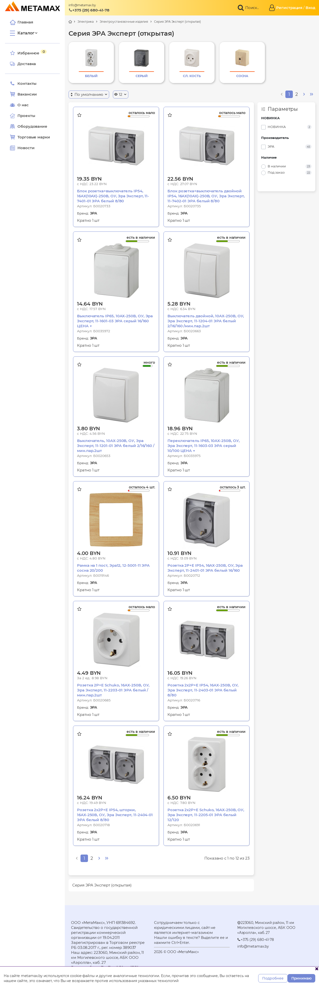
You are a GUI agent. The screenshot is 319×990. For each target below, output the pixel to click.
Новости (22, 147)
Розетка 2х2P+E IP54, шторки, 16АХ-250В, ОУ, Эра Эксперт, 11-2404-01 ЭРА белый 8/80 (115, 814)
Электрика (86, 21)
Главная (21, 22)
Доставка (23, 63)
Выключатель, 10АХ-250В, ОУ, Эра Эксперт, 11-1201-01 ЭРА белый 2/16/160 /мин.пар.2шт (116, 445)
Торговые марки (30, 137)
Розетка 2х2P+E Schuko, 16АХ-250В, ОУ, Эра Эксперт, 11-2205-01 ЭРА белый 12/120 (205, 814)
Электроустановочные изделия (124, 21)
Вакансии (23, 94)
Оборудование (32, 126)
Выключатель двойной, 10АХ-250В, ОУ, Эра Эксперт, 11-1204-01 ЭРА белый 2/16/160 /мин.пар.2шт (205, 321)
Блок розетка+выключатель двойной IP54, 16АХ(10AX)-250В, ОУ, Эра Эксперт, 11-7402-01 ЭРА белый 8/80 (206, 196)
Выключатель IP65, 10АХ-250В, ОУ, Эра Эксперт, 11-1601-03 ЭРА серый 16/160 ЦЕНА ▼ (115, 321)
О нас (19, 105)
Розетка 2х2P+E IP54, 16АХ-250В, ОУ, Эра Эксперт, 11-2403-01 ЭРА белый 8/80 (203, 690)
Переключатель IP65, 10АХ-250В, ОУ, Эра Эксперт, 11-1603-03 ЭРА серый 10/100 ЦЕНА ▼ (203, 445)
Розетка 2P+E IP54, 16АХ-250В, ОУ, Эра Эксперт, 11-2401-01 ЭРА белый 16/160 (205, 568)
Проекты (26, 115)
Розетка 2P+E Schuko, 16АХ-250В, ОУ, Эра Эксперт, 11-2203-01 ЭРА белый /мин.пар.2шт (113, 690)
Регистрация (289, 7)
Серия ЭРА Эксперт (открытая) (177, 21)
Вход (310, 7)
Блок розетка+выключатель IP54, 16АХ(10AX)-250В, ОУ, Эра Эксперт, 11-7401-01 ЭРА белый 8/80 (113, 196)
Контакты (23, 83)
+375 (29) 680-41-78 (89, 10)
